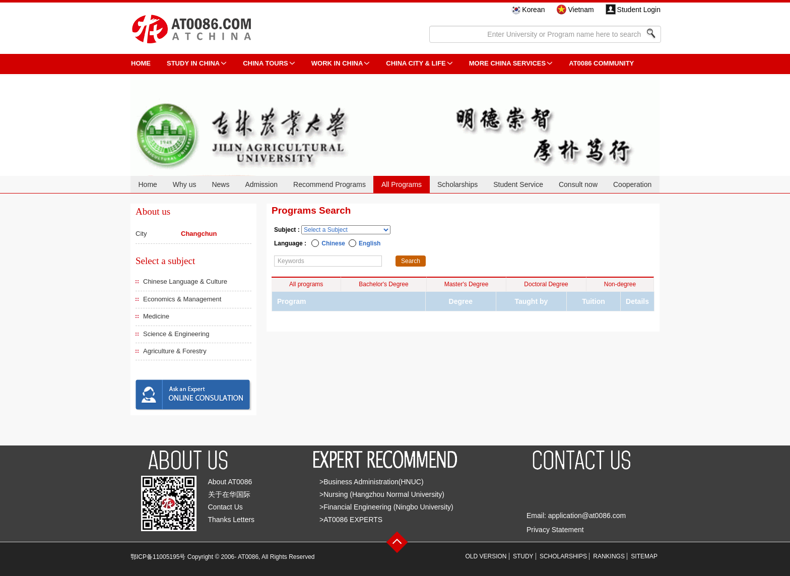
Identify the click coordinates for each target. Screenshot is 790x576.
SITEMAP (644, 556)
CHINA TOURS (265, 63)
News (220, 184)
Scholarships (457, 184)
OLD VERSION (486, 556)
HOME (141, 63)
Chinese (333, 243)
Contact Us (225, 507)
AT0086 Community (601, 63)
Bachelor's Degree (383, 284)
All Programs (401, 184)
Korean (533, 10)
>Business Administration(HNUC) (371, 482)
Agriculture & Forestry (175, 351)
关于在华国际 (229, 494)
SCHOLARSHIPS (563, 556)
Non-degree (620, 284)
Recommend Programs (329, 184)
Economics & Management (182, 299)
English (369, 243)
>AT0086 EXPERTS (350, 520)
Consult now (578, 184)
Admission (261, 184)
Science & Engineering (176, 334)
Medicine (156, 316)
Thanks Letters (231, 520)
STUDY (523, 556)
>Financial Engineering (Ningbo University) (386, 507)
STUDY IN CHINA (193, 63)
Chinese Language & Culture (185, 281)
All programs (306, 284)
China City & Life (415, 63)
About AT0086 (230, 482)
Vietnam (581, 10)
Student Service (518, 184)
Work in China (337, 63)
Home (147, 184)
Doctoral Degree (546, 284)
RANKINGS (609, 556)
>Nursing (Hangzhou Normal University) (381, 494)
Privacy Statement (555, 530)
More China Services (507, 63)
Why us (184, 184)
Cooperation (632, 184)
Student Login (639, 10)
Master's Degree (466, 284)
